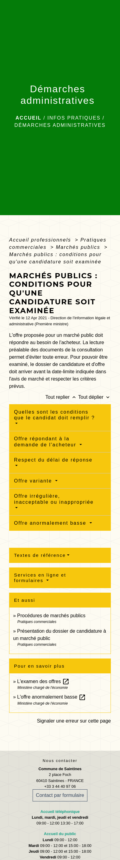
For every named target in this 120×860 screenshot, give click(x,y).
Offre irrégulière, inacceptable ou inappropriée (54, 498)
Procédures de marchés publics (51, 615)
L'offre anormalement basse (51, 696)
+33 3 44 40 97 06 (60, 786)
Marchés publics (79, 247)
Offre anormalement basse (51, 523)
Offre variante (34, 480)
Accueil (28, 117)
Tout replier (61, 397)
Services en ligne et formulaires (40, 577)
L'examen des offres (43, 681)
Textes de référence (40, 555)
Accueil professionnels (41, 239)
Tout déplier (94, 397)
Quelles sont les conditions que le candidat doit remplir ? (54, 414)
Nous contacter (60, 760)
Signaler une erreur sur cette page (74, 720)
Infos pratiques (74, 117)
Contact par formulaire (60, 795)
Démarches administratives (60, 125)
